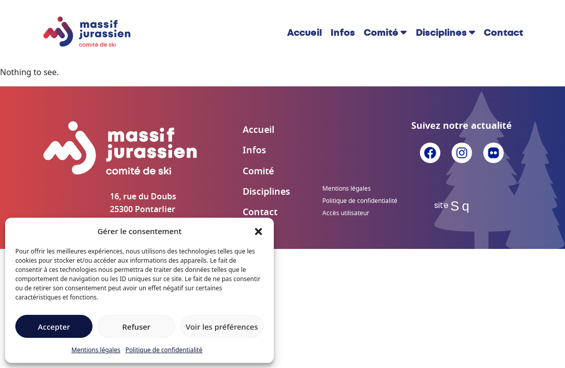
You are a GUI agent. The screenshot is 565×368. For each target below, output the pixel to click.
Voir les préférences (222, 326)
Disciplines (441, 33)
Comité (381, 33)
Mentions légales (96, 350)
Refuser (136, 326)
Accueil (304, 33)
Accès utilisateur (345, 213)
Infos (343, 33)
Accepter (54, 326)
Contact (503, 33)
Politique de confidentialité (163, 350)
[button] (258, 231)
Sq (462, 206)
